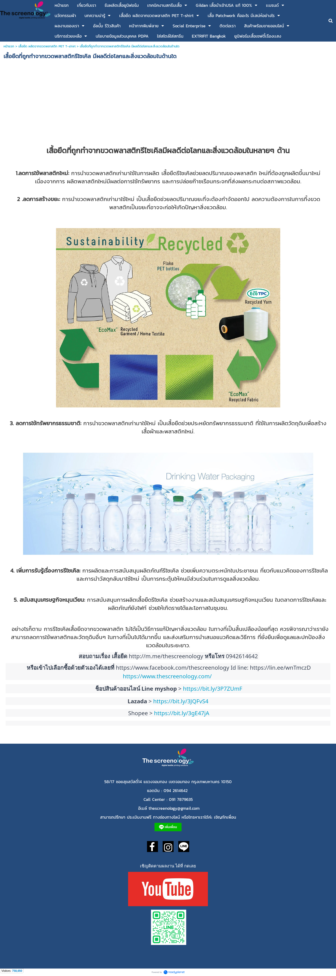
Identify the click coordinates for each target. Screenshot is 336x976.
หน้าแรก (9, 46)
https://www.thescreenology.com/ (168, 676)
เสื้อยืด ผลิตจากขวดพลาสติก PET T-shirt (47, 46)
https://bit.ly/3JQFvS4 (181, 701)
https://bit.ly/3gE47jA (181, 713)
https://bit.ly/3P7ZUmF (212, 688)
